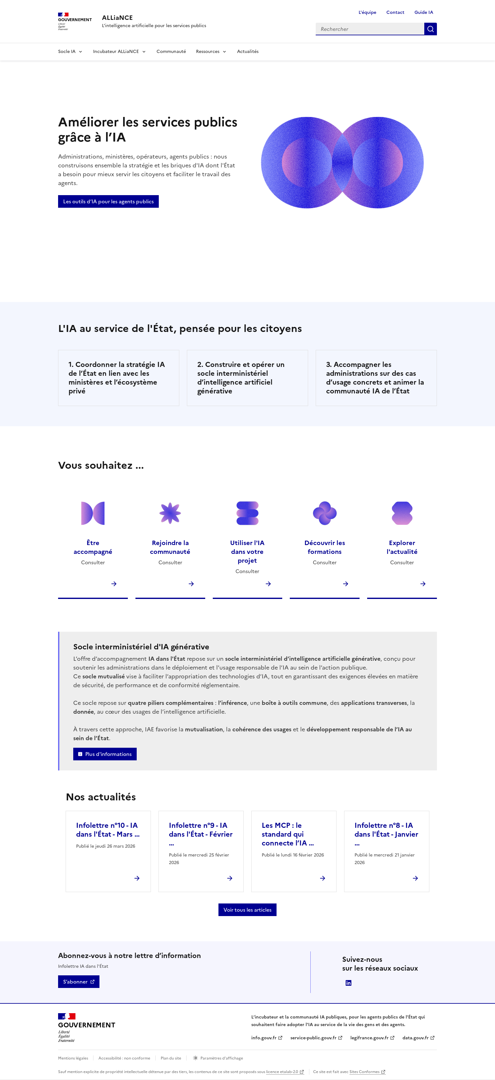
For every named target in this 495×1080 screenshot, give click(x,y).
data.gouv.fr (416, 1038)
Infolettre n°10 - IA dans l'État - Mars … (108, 829)
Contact (395, 12)
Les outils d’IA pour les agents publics (108, 201)
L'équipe (367, 12)
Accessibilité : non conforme (124, 1058)
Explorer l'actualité (402, 547)
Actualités (248, 51)
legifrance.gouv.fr (369, 1038)
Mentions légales (73, 1058)
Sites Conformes (364, 1072)
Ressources (207, 51)
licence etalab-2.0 (282, 1072)
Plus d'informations (108, 754)
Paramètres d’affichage (221, 1058)
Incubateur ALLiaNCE (116, 51)
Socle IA (66, 51)
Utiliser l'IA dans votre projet (247, 551)
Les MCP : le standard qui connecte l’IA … (288, 834)
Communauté (171, 51)
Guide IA (423, 12)
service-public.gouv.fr (313, 1038)
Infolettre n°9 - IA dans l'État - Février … (201, 834)
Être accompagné (93, 547)
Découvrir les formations (324, 547)
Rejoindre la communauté (170, 547)
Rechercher (430, 29)
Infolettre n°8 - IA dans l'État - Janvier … (386, 834)
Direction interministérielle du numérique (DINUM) (348, 983)
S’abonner (75, 981)
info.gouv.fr (264, 1038)
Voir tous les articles (247, 910)
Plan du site (171, 1058)
